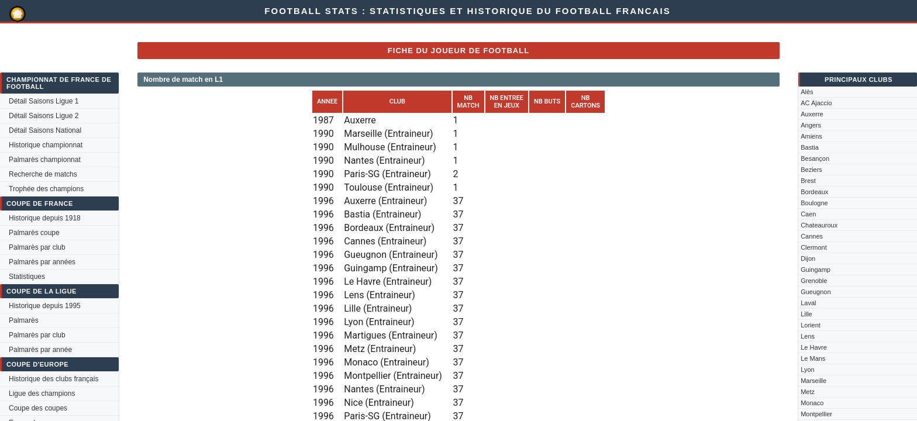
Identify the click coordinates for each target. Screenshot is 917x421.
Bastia (810, 147)
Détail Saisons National (45, 130)
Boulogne (814, 202)
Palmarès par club (37, 247)
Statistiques (27, 276)
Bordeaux (814, 191)
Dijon (808, 258)
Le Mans (813, 358)
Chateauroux (819, 225)
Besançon (815, 158)
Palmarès (24, 320)
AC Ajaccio (816, 102)
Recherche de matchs (43, 174)
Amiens (811, 136)
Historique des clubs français (53, 379)
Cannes (812, 236)
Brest (808, 180)
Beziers (811, 169)
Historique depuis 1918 (45, 218)
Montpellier (816, 413)
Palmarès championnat (45, 160)
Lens (808, 336)
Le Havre (814, 347)
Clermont (814, 247)
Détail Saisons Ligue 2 (43, 116)
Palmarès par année (40, 350)
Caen (808, 214)
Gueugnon (815, 291)
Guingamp (815, 269)
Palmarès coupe (34, 233)
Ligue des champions (42, 393)
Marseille (813, 380)
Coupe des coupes (38, 408)
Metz (808, 391)
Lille (806, 314)
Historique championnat (45, 145)
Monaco (812, 402)
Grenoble (814, 280)
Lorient (811, 325)
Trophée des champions (46, 189)
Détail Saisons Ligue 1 (43, 101)
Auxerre (812, 114)
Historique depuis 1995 (45, 306)
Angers (811, 125)
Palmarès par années (42, 262)
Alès (807, 91)
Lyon (807, 369)
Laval (808, 302)
